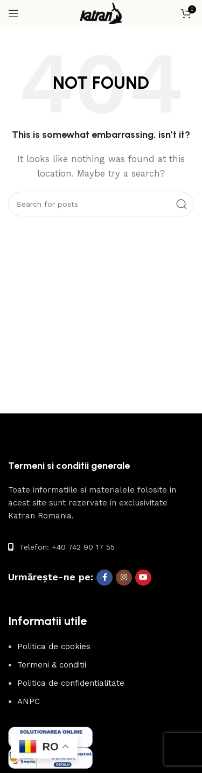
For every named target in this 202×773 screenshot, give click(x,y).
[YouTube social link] (143, 578)
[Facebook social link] (104, 578)
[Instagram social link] (124, 578)
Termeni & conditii (51, 665)
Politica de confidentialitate (70, 683)
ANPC (28, 701)
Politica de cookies (53, 646)
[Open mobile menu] (13, 13)
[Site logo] (101, 13)
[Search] (101, 204)
